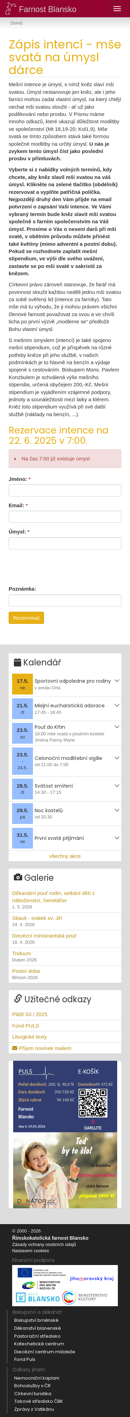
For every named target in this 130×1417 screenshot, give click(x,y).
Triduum (65, 956)
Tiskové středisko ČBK (38, 1401)
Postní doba (65, 974)
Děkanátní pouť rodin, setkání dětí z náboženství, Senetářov (65, 900)
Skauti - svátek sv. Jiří (65, 921)
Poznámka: (22, 589)
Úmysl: (19, 532)
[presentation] (61, 566)
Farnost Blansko (41, 8)
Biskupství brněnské (36, 1320)
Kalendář (37, 662)
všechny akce (65, 856)
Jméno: (20, 479)
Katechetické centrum (39, 1343)
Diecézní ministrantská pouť (65, 939)
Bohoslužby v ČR (32, 1385)
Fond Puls (24, 1359)
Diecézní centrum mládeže (44, 1351)
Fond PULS (25, 1026)
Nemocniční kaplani (36, 1378)
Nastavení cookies (30, 1250)
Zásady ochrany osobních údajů (44, 1244)
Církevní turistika (32, 1393)
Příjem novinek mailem (41, 1048)
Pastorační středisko (37, 1336)
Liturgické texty (29, 1037)
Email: (18, 505)
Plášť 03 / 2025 (29, 1014)
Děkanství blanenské (37, 1328)
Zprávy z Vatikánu (34, 1409)
